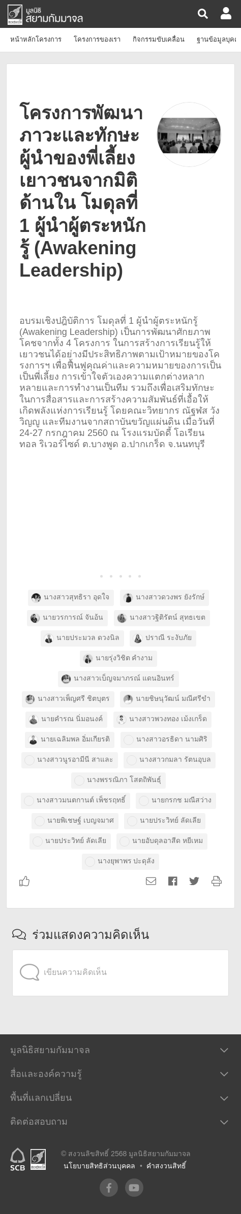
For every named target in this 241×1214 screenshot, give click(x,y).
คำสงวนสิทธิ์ (166, 1165)
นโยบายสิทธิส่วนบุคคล (99, 1165)
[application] (120, 952)
